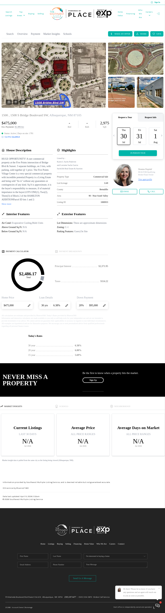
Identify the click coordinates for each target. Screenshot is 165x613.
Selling (48, 12)
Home (42, 540)
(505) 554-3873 (85, 593)
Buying (39, 12)
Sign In (155, 2)
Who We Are (102, 540)
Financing (127, 12)
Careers (113, 540)
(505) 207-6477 (70, 593)
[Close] (159, 588)
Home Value (89, 540)
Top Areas (27, 12)
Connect (121, 540)
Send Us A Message (82, 574)
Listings (51, 540)
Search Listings (11, 12)
